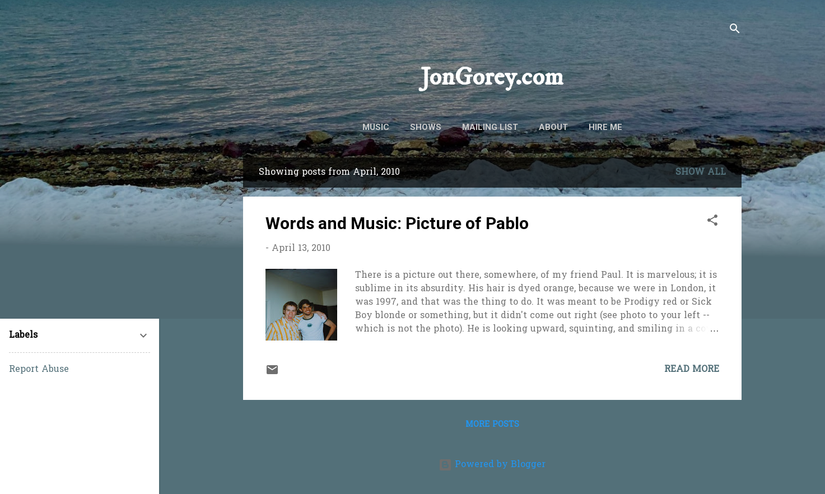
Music (375, 127)
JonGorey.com (492, 77)
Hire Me (605, 127)
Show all (700, 172)
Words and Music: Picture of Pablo (397, 223)
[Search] (735, 30)
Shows (425, 127)
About (553, 127)
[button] (712, 222)
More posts (492, 425)
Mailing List (490, 127)
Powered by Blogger (492, 465)
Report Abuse (39, 369)
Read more (691, 369)
